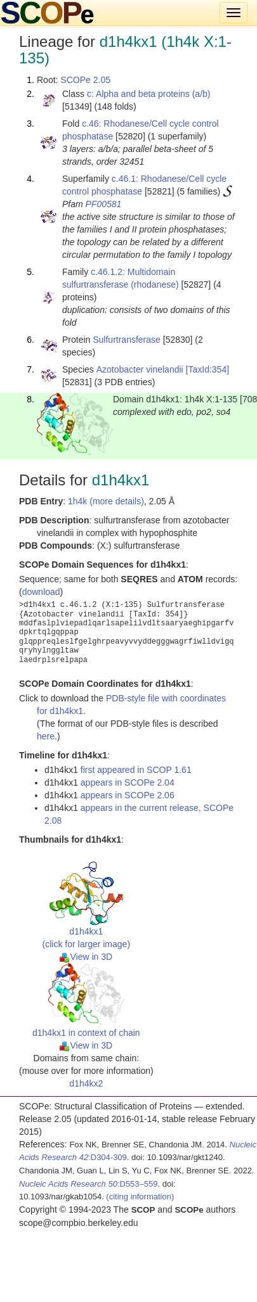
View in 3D (86, 957)
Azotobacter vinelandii (139, 369)
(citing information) (140, 1196)
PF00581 (104, 204)
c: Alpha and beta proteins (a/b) (149, 94)
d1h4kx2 (86, 1083)
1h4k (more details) (106, 501)
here (46, 736)
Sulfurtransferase (127, 340)
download (41, 592)
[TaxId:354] (208, 369)
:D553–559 (88, 1184)
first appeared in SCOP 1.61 (136, 770)
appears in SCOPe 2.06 (128, 795)
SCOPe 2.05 (85, 80)
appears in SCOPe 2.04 (128, 782)
